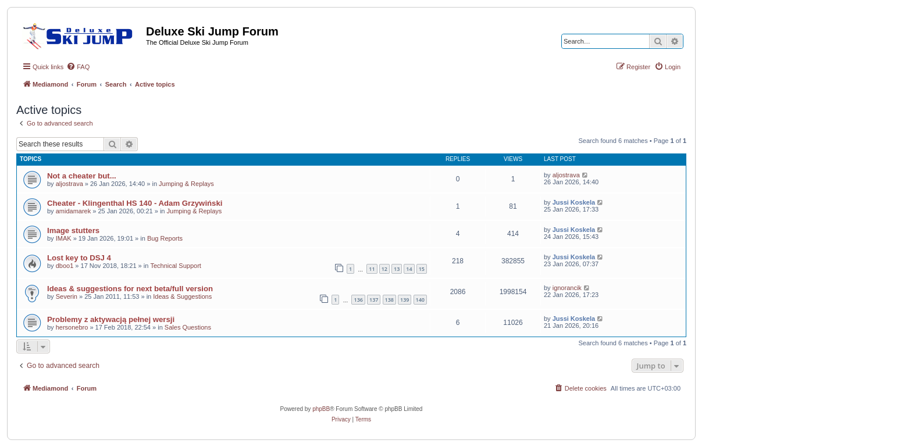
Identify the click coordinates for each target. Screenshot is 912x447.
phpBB (321, 409)
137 (373, 299)
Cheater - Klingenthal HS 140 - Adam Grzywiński (134, 203)
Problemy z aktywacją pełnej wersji (110, 319)
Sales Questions (188, 327)
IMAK (64, 238)
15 (422, 269)
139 (404, 299)
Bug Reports (165, 238)
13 (397, 269)
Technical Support (175, 265)
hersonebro (72, 327)
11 (372, 269)
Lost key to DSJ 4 (79, 257)
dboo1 (65, 265)
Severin (66, 296)
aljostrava (69, 183)
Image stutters (73, 230)
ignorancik (567, 287)
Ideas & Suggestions (182, 296)
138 (389, 299)
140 (420, 299)
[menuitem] (78, 67)
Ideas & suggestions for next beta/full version (130, 288)
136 (358, 299)
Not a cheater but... (81, 175)
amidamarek (73, 211)
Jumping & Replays (186, 183)
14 (409, 269)
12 (384, 269)
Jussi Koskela (574, 202)
